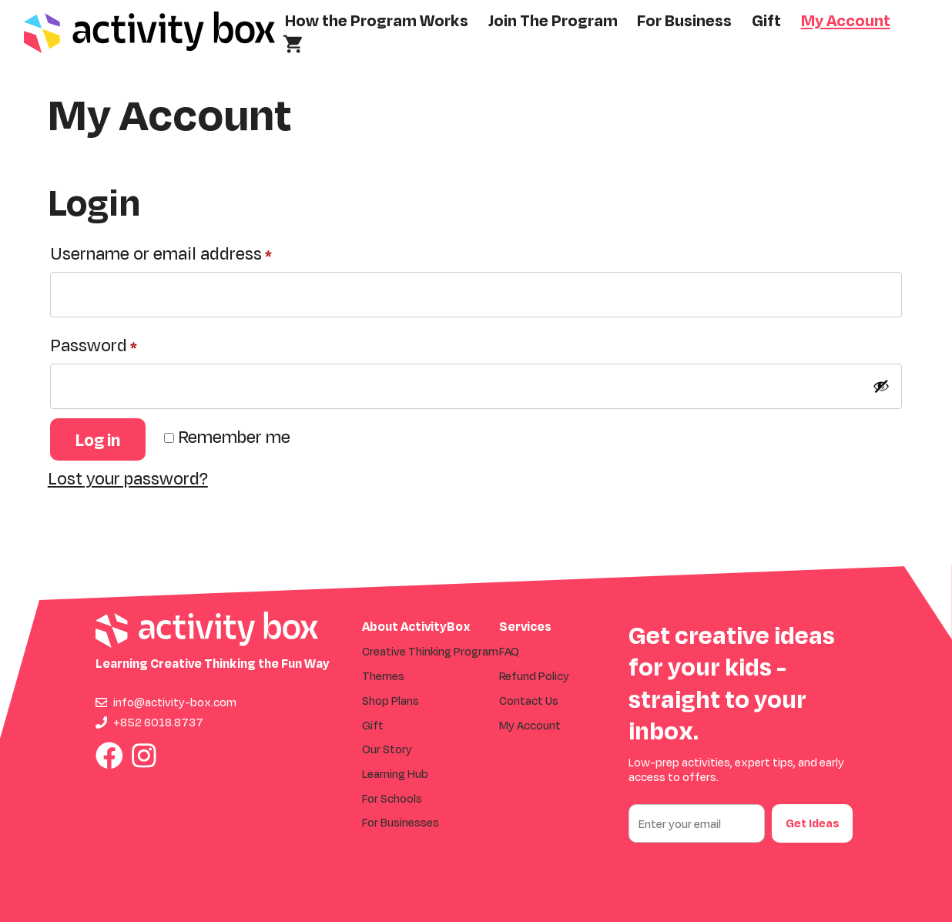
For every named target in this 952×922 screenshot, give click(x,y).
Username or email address (194, 250)
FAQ (509, 651)
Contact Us (528, 700)
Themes (383, 676)
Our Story (387, 749)
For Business (684, 20)
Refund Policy (534, 676)
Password (127, 342)
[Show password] (881, 385)
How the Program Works (376, 20)
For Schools (392, 798)
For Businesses (400, 822)
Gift (766, 20)
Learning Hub (395, 774)
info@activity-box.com (174, 702)
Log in (97, 439)
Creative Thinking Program (430, 651)
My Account (845, 20)
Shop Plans (390, 700)
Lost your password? (128, 478)
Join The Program (553, 20)
